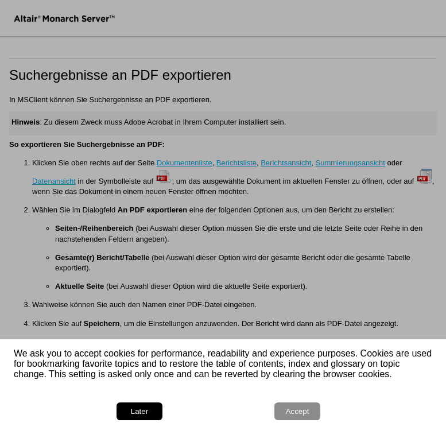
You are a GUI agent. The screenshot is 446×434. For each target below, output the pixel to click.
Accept (297, 411)
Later (139, 411)
